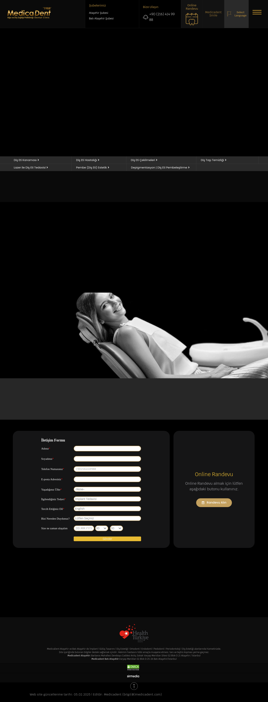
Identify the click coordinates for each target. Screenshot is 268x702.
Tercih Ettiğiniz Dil (52, 508)
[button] (256, 12)
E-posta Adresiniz (52, 479)
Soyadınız (47, 458)
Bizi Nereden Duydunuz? (55, 518)
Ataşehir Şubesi (98, 13)
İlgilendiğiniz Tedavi (53, 499)
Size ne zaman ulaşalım (54, 528)
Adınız (45, 448)
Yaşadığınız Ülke (51, 489)
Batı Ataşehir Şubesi (101, 18)
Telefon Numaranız (52, 469)
